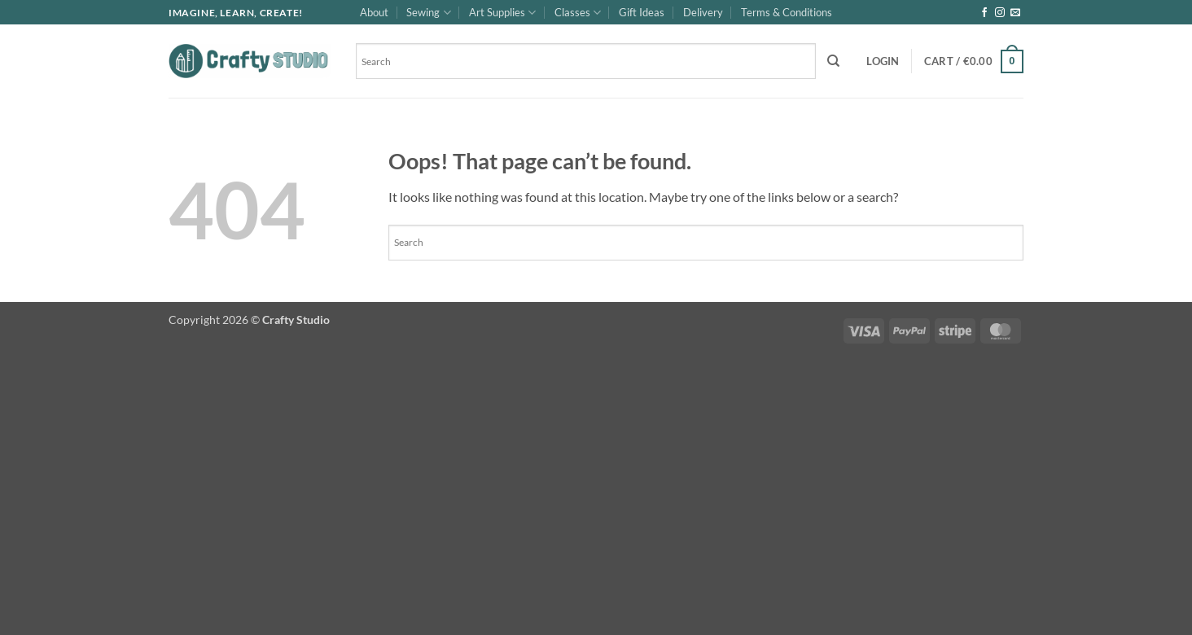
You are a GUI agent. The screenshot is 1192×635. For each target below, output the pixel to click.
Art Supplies (502, 12)
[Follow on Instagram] (1000, 13)
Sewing (428, 12)
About (374, 12)
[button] (882, 61)
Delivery (703, 12)
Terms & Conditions (786, 12)
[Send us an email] (1015, 13)
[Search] (833, 61)
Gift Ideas (641, 12)
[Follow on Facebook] (984, 13)
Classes (577, 12)
